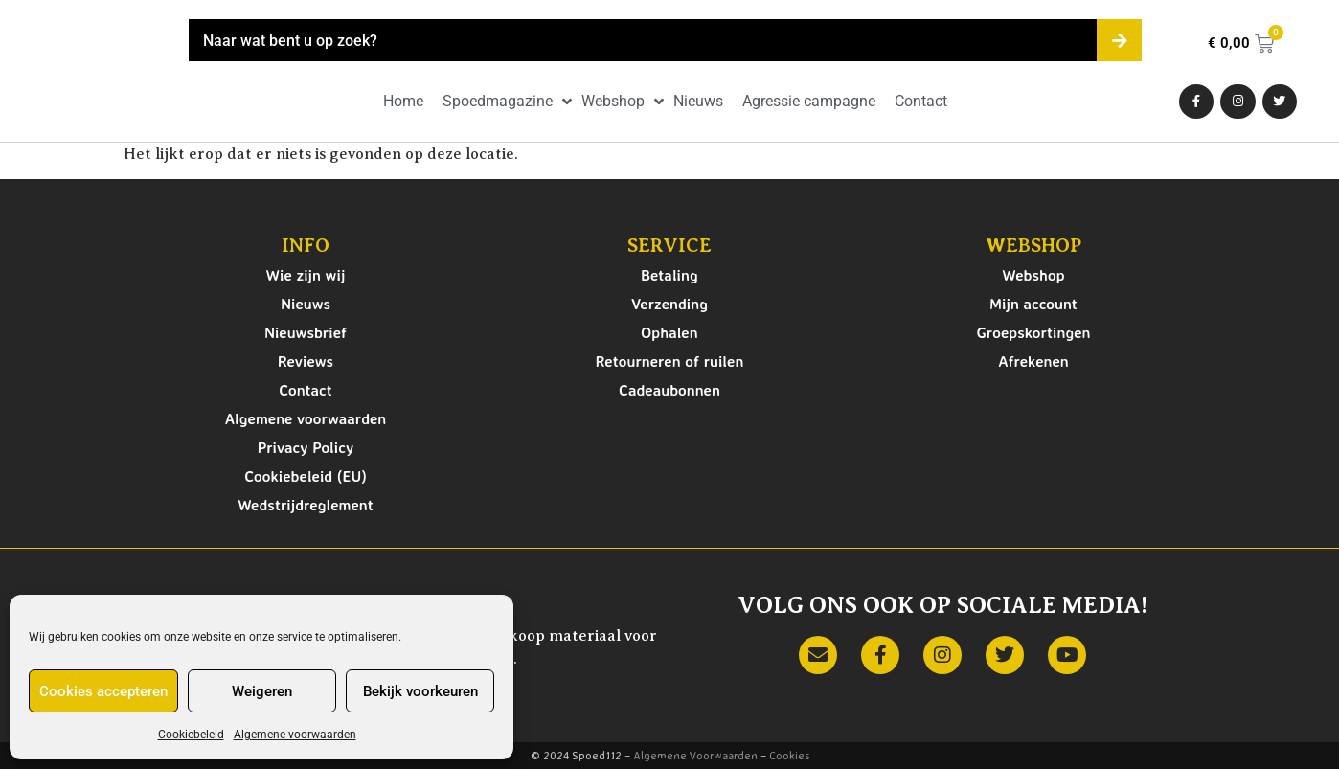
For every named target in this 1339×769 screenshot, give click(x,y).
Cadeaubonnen (669, 389)
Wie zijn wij (306, 274)
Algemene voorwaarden (295, 734)
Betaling (669, 274)
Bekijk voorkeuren (420, 691)
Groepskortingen (1033, 332)
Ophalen (669, 332)
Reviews (305, 361)
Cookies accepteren (103, 691)
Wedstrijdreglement (306, 504)
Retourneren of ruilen (670, 361)
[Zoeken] (1119, 40)
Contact (305, 389)
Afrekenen (1033, 361)
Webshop (1033, 274)
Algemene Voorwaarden (695, 755)
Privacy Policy (306, 447)
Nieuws (305, 303)
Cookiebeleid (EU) (305, 476)
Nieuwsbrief (305, 332)
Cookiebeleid (191, 734)
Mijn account (1033, 303)
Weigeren (262, 691)
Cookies (789, 755)
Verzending (669, 303)
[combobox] (643, 40)
